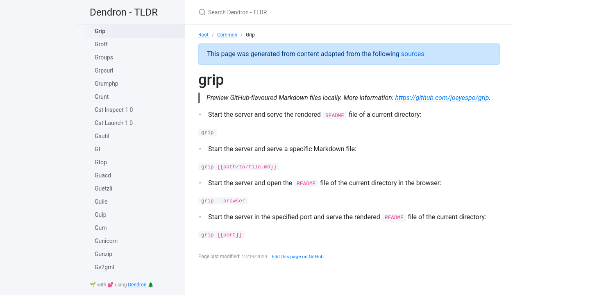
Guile (101, 201)
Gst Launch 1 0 (114, 123)
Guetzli (103, 188)
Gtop (101, 162)
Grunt (102, 96)
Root (203, 35)
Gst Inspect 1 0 (114, 110)
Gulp (101, 214)
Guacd (103, 175)
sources (412, 54)
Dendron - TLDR (124, 12)
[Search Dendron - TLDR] (295, 12)
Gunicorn (106, 241)
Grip (100, 31)
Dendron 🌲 (141, 285)
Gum (101, 228)
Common (227, 35)
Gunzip (103, 254)
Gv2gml (104, 267)
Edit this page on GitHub (298, 256)
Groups (104, 57)
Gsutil (102, 136)
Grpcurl (104, 70)
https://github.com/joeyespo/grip (444, 98)
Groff (101, 44)
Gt (97, 149)
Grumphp (106, 83)
